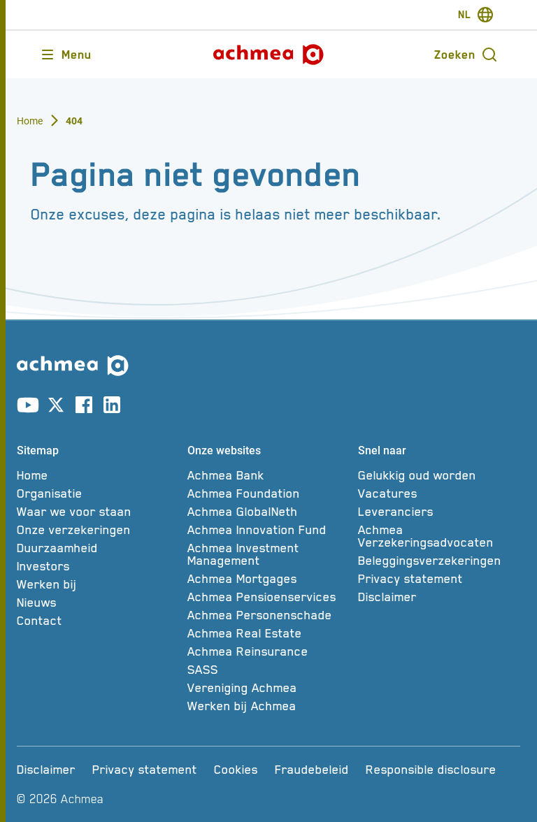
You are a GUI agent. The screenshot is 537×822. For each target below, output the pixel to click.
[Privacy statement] (439, 578)
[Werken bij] (98, 584)
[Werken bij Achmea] (268, 706)
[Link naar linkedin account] (112, 407)
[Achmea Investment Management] (268, 554)
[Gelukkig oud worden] (439, 475)
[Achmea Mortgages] (268, 578)
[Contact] (98, 620)
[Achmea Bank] (268, 475)
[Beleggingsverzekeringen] (439, 560)
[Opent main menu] (65, 54)
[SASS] (268, 669)
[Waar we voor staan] (98, 511)
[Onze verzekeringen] (98, 530)
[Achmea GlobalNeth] (268, 511)
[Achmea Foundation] (268, 493)
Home (30, 121)
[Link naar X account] (56, 407)
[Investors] (98, 566)
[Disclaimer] (439, 597)
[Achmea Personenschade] (268, 615)
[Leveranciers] (439, 511)
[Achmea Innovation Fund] (268, 530)
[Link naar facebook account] (84, 407)
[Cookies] (236, 769)
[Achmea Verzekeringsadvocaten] (439, 536)
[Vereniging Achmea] (268, 688)
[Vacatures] (439, 493)
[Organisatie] (98, 493)
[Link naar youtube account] (28, 407)
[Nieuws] (98, 602)
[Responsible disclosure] (431, 769)
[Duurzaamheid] (98, 548)
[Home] (98, 475)
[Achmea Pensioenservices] (268, 597)
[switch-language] (476, 14)
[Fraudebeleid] (312, 769)
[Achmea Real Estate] (268, 633)
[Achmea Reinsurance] (268, 651)
